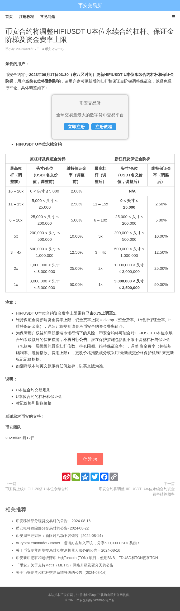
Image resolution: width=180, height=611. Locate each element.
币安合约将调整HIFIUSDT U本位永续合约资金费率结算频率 (137, 492)
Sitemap (99, 600)
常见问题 (47, 17)
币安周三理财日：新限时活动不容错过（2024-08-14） (60, 536)
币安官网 (116, 595)
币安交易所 (90, 5)
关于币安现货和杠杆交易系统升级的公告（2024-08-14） (62, 573)
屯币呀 (110, 600)
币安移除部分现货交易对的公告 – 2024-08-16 (53, 521)
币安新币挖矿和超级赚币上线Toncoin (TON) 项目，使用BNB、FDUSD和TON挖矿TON (87, 558)
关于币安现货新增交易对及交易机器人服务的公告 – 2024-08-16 (68, 551)
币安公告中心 (54, 49)
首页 (9, 17)
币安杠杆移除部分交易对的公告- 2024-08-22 (52, 528)
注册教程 (26, 17)
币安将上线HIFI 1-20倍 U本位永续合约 (37, 489)
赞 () (90, 459)
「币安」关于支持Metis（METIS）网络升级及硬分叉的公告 (64, 565)
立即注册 (76, 126)
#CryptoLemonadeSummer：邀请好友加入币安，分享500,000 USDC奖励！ (78, 543)
